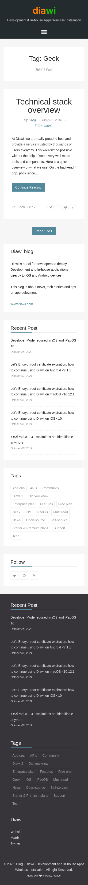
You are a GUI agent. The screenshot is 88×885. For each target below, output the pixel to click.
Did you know (38, 496)
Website (16, 832)
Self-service (59, 520)
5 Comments (44, 126)
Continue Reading (28, 187)
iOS (28, 512)
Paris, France (53, 875)
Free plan (65, 504)
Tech (21, 207)
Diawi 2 (17, 496)
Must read (60, 512)
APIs (33, 488)
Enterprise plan (23, 504)
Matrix (15, 838)
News (16, 520)
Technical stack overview (44, 105)
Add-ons (18, 488)
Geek (31, 207)
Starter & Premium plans (30, 528)
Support (59, 528)
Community (50, 488)
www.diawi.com (22, 304)
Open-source (35, 520)
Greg (32, 120)
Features (46, 504)
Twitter (15, 843)
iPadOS (42, 512)
